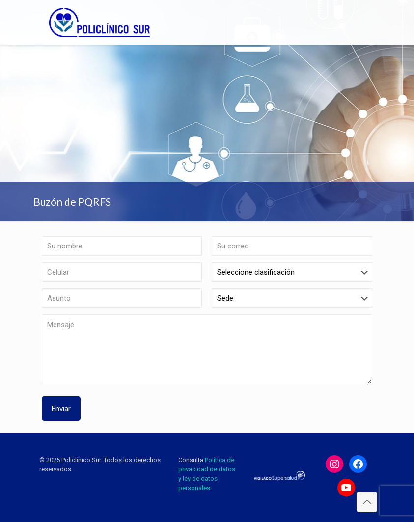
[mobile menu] (359, 22)
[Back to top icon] (367, 502)
